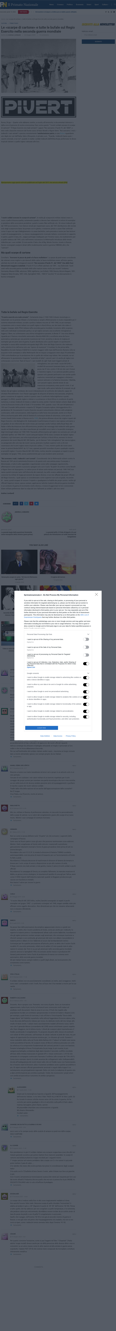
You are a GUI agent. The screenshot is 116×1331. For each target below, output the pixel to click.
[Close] (97, 595)
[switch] (86, 639)
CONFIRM (41, 728)
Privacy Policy (71, 736)
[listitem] (58, 634)
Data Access (57, 736)
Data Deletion (45, 736)
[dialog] (58, 665)
